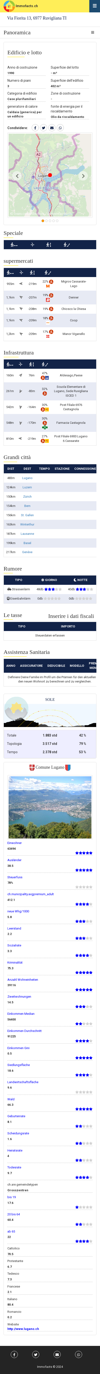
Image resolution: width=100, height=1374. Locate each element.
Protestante (15, 1261)
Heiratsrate (14, 1150)
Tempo (12, 752)
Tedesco (13, 1273)
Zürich (27, 496)
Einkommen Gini (18, 1048)
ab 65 (11, 1231)
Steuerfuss (14, 877)
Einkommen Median (21, 1013)
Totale (11, 735)
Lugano (27, 478)
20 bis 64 (13, 1214)
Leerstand (14, 928)
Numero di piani (19, 80)
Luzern (27, 487)
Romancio (14, 1311)
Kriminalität (15, 962)
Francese (13, 1286)
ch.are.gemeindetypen (22, 1184)
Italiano (12, 1299)
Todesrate (14, 1167)
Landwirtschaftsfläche (22, 1082)
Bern (27, 506)
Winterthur (27, 524)
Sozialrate (14, 945)
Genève (27, 552)
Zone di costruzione (65, 93)
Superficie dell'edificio (67, 80)
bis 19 (11, 1197)
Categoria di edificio (22, 93)
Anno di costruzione (22, 67)
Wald (11, 1099)
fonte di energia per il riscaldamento (66, 109)
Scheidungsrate (18, 1133)
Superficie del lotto (65, 67)
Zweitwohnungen (19, 996)
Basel (27, 543)
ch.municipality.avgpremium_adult (30, 894)
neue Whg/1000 (18, 911)
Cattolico (13, 1248)
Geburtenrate (16, 1116)
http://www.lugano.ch (23, 1329)
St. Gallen (27, 515)
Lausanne (27, 533)
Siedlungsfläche (18, 1065)
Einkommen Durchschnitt (24, 1031)
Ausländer (14, 860)
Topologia (14, 744)
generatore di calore (22, 106)
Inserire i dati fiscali (71, 616)
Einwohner (14, 843)
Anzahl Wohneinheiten (22, 979)
